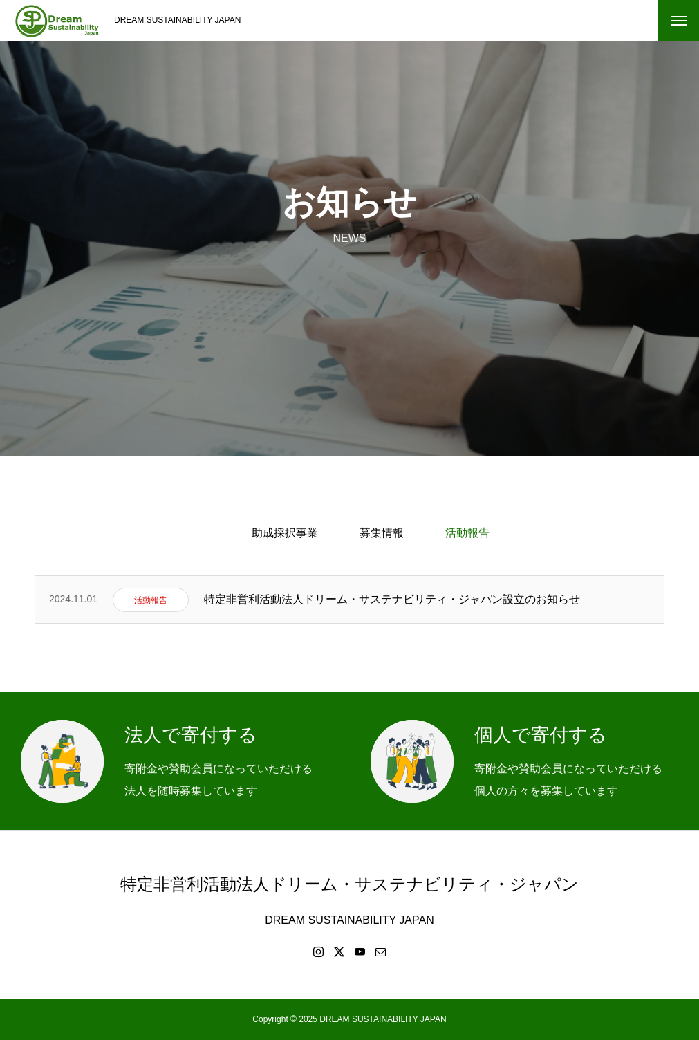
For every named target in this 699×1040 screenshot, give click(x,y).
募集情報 (382, 533)
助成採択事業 (285, 533)
